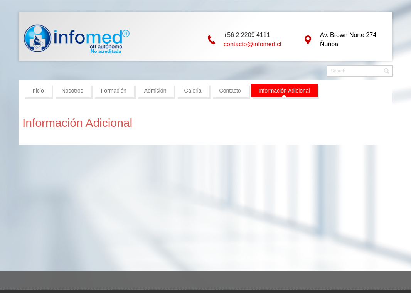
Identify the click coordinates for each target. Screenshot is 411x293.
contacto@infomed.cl (252, 44)
